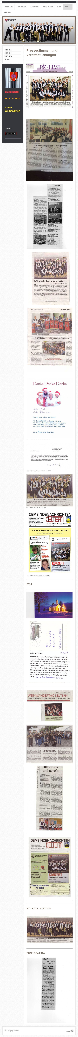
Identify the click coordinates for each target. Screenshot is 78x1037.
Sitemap (16, 1030)
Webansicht (69, 1032)
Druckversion (9, 1030)
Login (72, 1030)
